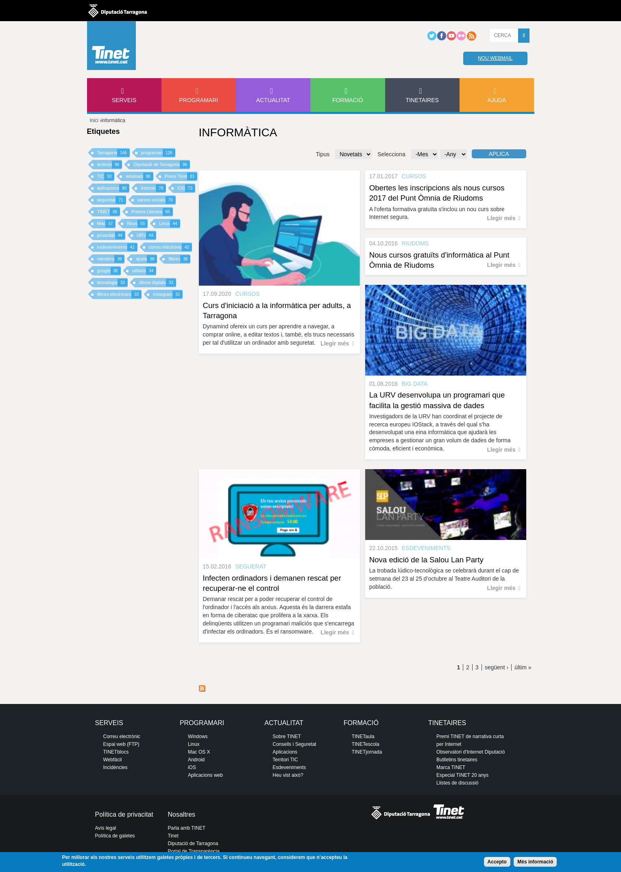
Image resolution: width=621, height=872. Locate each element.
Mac (106, 223)
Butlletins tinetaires (456, 760)
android (109, 164)
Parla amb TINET (186, 828)
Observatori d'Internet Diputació (470, 752)
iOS (186, 188)
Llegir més (334, 343)
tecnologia (112, 282)
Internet (153, 188)
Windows (198, 736)
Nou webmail (495, 58)
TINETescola (365, 744)
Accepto (497, 862)
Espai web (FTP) (121, 744)
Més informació (535, 862)
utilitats (144, 271)
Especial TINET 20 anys (462, 775)
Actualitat (273, 100)
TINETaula (363, 736)
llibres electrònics (119, 294)
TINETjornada (367, 752)
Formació (347, 100)
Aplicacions (284, 752)
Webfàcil (112, 760)
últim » (522, 667)
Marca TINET (450, 767)
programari (158, 153)
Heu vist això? (287, 775)
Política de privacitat (124, 814)
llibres (179, 259)
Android (196, 760)
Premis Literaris (152, 212)
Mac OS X (199, 752)
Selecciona (391, 154)
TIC (106, 176)
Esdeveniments (289, 767)
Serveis (124, 100)
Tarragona (113, 153)
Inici (94, 120)
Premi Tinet (181, 176)
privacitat (111, 235)
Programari (198, 100)
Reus (137, 223)
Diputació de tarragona (117, 10)
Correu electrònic (121, 736)
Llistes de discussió (457, 783)
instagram (168, 294)
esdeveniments (117, 247)
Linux (169, 223)
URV (146, 235)
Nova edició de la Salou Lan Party (426, 559)
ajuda (146, 259)
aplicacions (113, 188)
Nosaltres (182, 814)
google (109, 271)
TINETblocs (116, 752)
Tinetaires (421, 100)
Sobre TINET (286, 736)
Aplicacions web (205, 775)
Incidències (115, 767)
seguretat (111, 200)
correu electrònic (170, 247)
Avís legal (105, 828)
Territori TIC (285, 760)
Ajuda (496, 100)
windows (139, 176)
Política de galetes (115, 836)
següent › (496, 667)
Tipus (322, 154)
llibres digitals (157, 282)
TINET (108, 212)
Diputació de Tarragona (161, 164)
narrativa (111, 259)
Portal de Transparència (194, 851)
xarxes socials (156, 200)
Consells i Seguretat (294, 744)
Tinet (173, 836)
